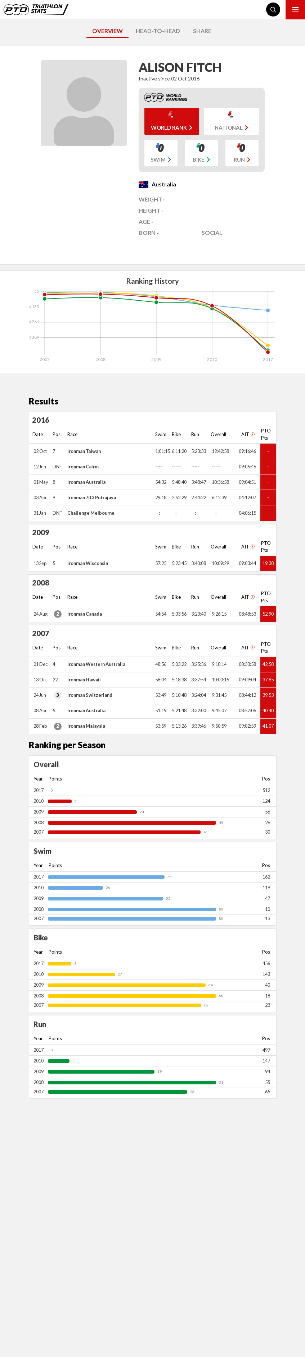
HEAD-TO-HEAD (158, 30)
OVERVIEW (107, 30)
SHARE (202, 30)
